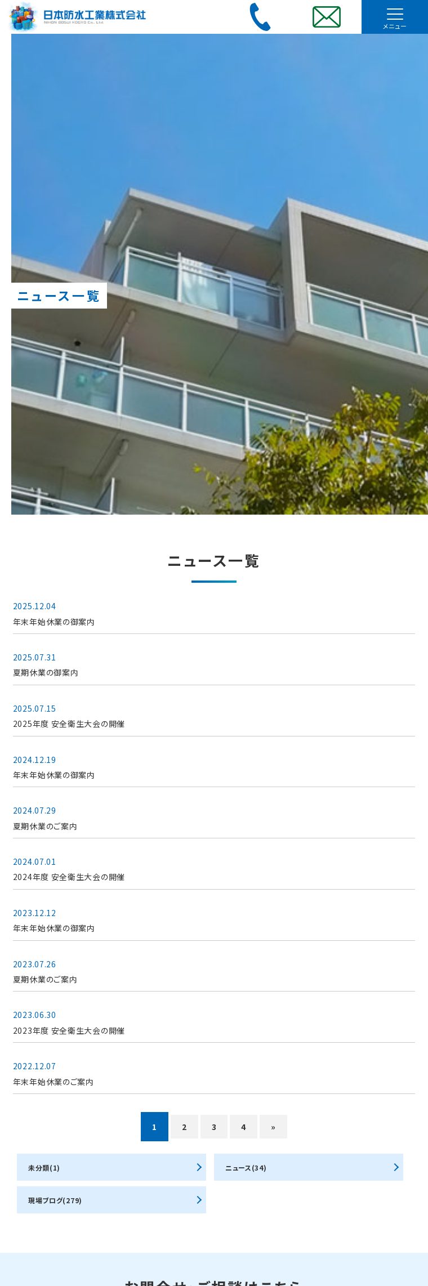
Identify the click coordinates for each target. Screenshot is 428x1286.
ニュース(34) (246, 1167)
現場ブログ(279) (55, 1200)
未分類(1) (44, 1167)
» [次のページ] (273, 1126)
